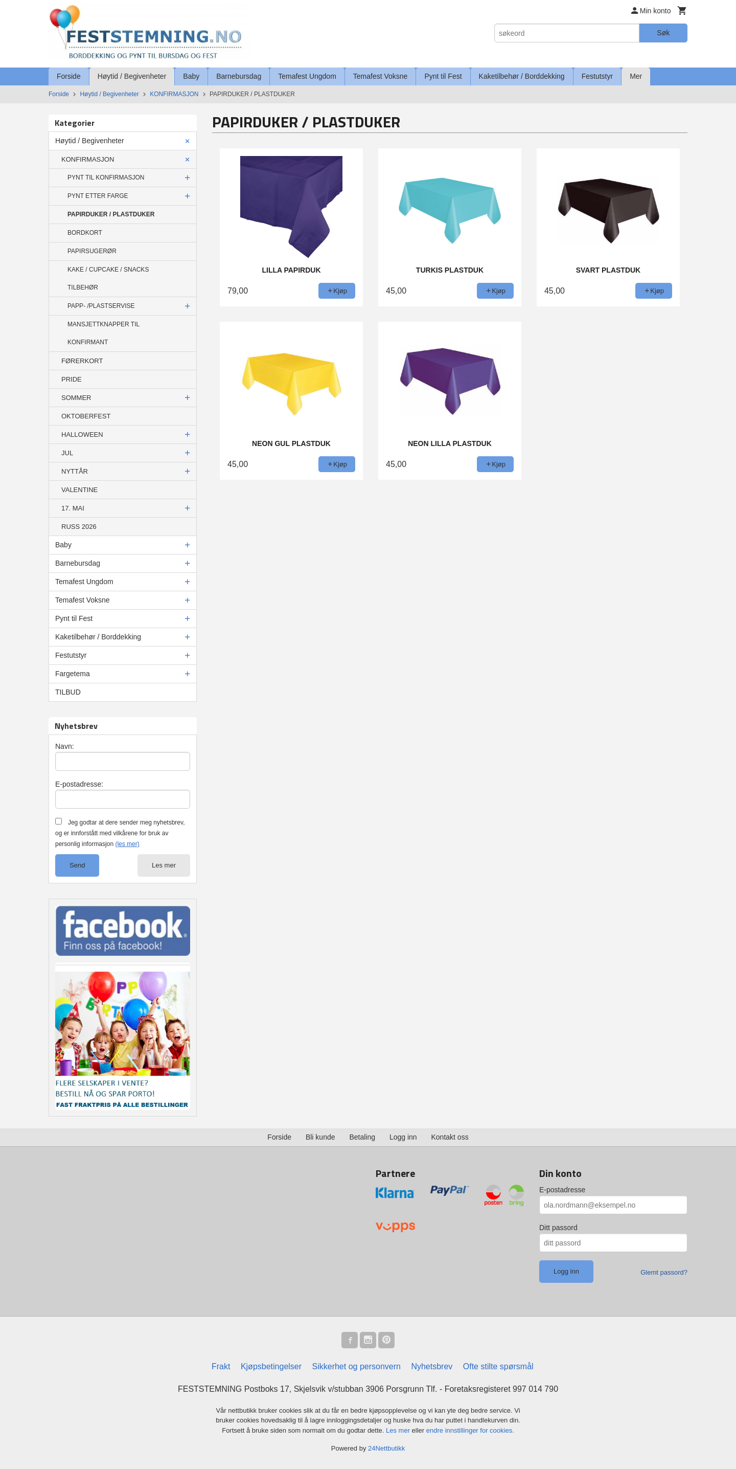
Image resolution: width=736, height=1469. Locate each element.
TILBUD (68, 692)
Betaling (362, 1137)
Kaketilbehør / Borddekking (522, 76)
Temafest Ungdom (307, 76)
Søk (663, 33)
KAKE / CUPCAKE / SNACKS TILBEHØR (108, 278)
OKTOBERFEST (86, 416)
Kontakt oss (450, 1137)
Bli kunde (320, 1137)
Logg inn (403, 1137)
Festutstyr (597, 76)
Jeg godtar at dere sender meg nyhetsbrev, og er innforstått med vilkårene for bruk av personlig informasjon (120, 833)
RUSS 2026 (79, 526)
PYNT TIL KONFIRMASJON (105, 177)
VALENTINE (79, 490)
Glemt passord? (663, 1272)
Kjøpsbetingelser (271, 1366)
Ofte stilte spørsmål (498, 1366)
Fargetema (72, 674)
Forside (69, 76)
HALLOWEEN (82, 434)
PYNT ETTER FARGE (97, 195)
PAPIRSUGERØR (92, 251)
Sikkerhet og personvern (356, 1366)
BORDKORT (84, 232)
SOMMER (76, 398)
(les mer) (127, 844)
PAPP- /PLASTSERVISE (101, 305)
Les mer (164, 865)
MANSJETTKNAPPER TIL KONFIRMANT (103, 333)
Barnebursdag (238, 76)
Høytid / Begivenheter (132, 76)
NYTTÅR (74, 471)
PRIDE (71, 379)
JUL (67, 453)
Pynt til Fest (443, 76)
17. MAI (72, 508)
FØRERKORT (82, 361)
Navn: (64, 746)
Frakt (221, 1366)
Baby (191, 76)
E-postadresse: (79, 784)
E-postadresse (562, 1190)
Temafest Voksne (380, 76)
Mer (636, 76)
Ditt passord (558, 1227)
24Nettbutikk (386, 1448)
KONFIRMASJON (87, 159)
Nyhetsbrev (431, 1366)
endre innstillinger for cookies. (470, 1430)
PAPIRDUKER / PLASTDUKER (110, 214)
